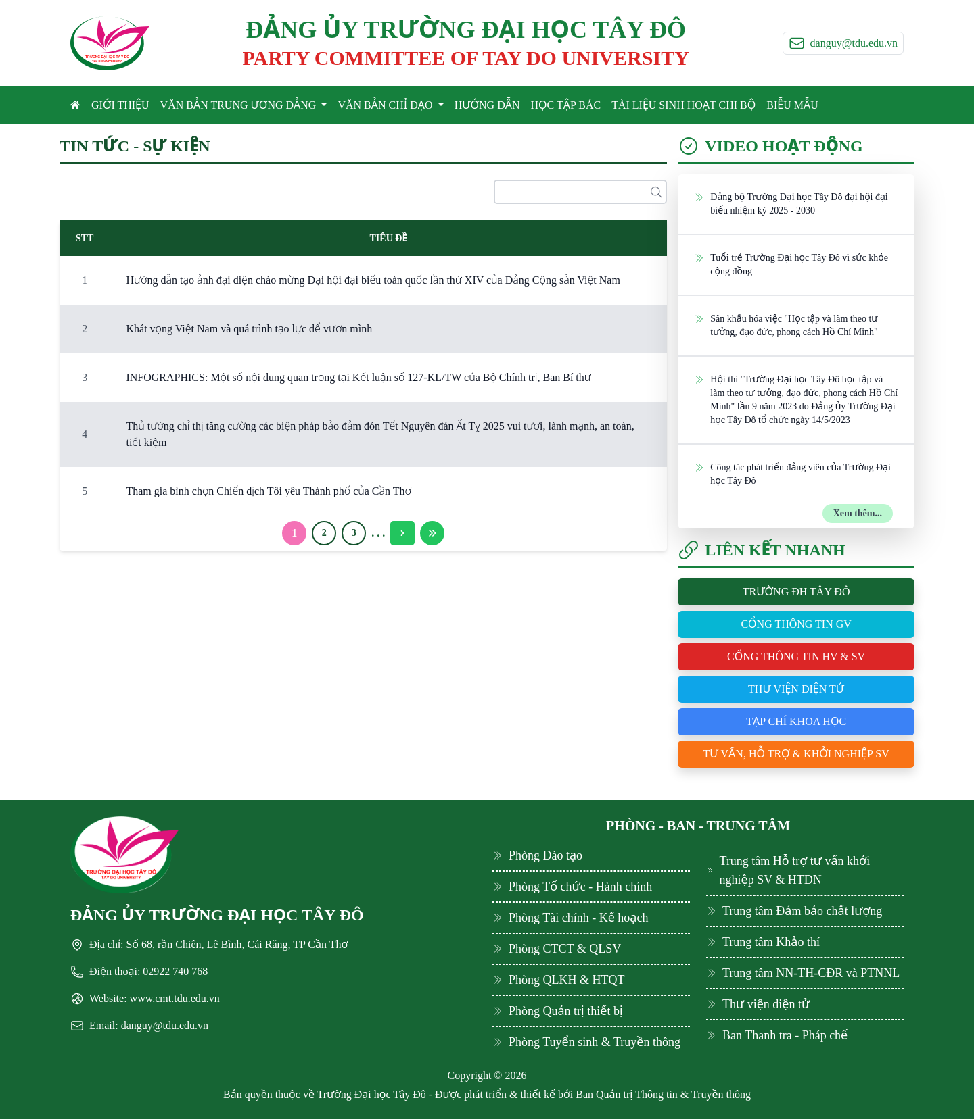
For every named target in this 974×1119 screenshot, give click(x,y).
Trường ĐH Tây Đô (796, 591)
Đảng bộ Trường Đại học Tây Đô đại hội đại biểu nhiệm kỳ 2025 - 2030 (790, 203)
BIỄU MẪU (792, 105)
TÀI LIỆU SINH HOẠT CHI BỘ (683, 105)
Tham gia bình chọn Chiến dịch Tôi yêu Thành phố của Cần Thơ (268, 491)
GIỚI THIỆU (120, 105)
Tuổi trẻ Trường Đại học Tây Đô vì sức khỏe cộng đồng (791, 263)
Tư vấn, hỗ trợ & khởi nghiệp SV (796, 754)
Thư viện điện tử (796, 689)
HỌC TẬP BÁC (566, 105)
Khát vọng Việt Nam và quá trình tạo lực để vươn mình (249, 328)
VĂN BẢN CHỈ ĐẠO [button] (386, 105)
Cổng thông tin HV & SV (796, 656)
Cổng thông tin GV (796, 624)
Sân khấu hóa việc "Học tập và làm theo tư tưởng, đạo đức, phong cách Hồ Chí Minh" (785, 324)
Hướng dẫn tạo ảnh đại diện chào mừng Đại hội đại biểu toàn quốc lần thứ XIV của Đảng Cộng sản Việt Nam (373, 280)
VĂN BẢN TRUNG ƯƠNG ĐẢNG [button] (239, 105)
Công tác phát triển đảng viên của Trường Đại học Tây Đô (792, 473)
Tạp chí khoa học (796, 721)
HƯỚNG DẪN (487, 105)
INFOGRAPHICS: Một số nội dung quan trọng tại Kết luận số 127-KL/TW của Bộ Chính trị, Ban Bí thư (358, 377)
